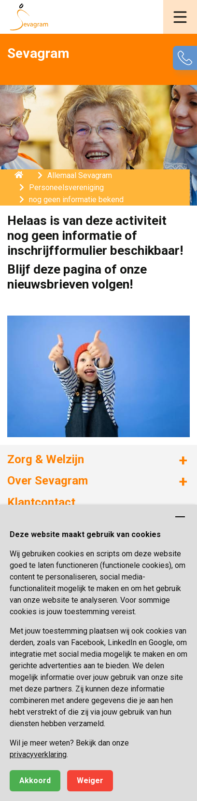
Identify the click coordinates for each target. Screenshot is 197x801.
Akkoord (35, 780)
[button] (180, 17)
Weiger (90, 780)
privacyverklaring (38, 754)
